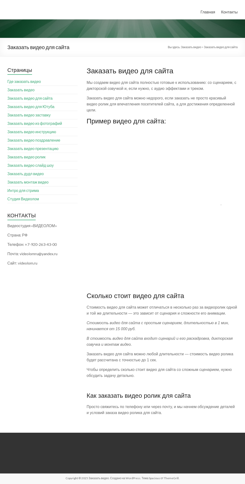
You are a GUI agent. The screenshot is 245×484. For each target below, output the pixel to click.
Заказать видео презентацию (33, 148)
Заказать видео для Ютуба (31, 106)
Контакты (229, 12)
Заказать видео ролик (26, 157)
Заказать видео (21, 89)
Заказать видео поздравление (33, 140)
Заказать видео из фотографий (34, 123)
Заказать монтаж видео (28, 182)
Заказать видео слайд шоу (30, 165)
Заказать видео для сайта (30, 98)
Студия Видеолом (23, 198)
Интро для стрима (23, 190)
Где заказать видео (24, 81)
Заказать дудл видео (25, 173)
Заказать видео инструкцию (31, 131)
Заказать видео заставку (29, 115)
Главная (207, 12)
